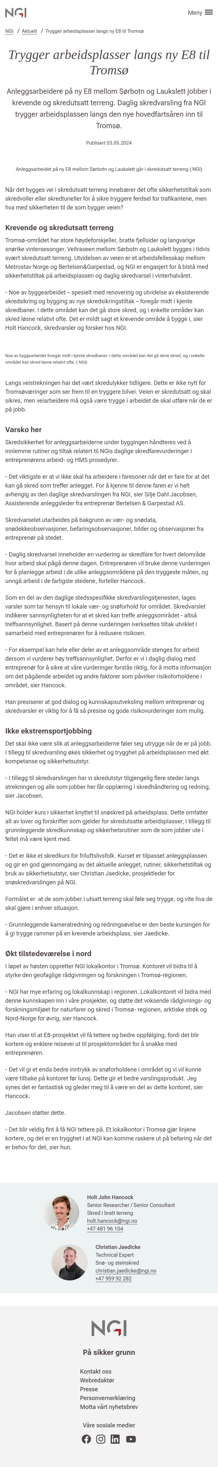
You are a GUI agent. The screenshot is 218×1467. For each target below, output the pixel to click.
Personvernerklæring (107, 1398)
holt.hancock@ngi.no (112, 1221)
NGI (9, 31)
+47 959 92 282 (114, 1279)
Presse (89, 1389)
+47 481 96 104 (105, 1229)
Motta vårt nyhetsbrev (109, 1406)
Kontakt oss (96, 1371)
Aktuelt (29, 31)
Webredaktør (97, 1380)
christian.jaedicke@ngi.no (126, 1271)
